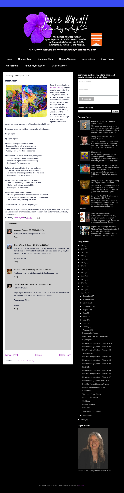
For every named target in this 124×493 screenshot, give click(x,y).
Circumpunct (96, 152)
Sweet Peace (107, 59)
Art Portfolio (12, 66)
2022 (83, 252)
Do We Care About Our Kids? (93, 387)
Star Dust (85, 408)
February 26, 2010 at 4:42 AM (40, 284)
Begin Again (86, 340)
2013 (83, 283)
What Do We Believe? (90, 397)
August (86, 310)
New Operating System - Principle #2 (96, 377)
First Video (86, 367)
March (85, 327)
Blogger (81, 485)
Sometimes (86, 391)
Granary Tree (24, 59)
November (87, 299)
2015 (83, 276)
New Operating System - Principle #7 (96, 357)
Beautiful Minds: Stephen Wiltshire (95, 384)
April (85, 323)
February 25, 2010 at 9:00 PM (39, 269)
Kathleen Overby (20, 269)
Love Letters (88, 59)
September (87, 306)
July (84, 313)
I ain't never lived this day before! (95, 336)
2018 (83, 266)
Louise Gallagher (21, 284)
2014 (83, 280)
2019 (83, 263)
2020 (83, 259)
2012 (83, 286)
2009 (83, 420)
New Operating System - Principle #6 (96, 360)
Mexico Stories (59, 66)
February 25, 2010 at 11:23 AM (37, 245)
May (85, 320)
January (86, 415)
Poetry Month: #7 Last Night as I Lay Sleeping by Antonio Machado (105, 182)
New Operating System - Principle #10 (97, 343)
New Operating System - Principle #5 (96, 364)
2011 (83, 290)
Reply (16, 237)
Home (9, 59)
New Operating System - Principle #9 (96, 347)
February (86, 330)
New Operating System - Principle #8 (96, 350)
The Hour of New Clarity (91, 394)
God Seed (86, 401)
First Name (83, 90)
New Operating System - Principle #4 (96, 370)
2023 (83, 249)
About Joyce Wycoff (35, 66)
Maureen (17, 230)
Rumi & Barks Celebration (101, 213)
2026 (83, 245)
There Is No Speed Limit (91, 411)
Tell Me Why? (87, 353)
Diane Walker (19, 245)
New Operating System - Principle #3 (96, 374)
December (87, 296)
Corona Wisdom (67, 59)
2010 (83, 293)
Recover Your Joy (56, 87)
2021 (83, 256)
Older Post (65, 355)
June (85, 316)
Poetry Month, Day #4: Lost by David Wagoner (102, 138)
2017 (83, 269)
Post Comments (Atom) (25, 360)
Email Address (85, 81)
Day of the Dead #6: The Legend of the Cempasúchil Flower (104, 197)
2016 (83, 273)
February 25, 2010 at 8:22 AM (33, 230)
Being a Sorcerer (88, 404)
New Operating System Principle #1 (96, 380)
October (86, 303)
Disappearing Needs (90, 333)
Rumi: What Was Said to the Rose (104, 165)
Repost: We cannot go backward (103, 227)
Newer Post (11, 355)
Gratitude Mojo (45, 59)
